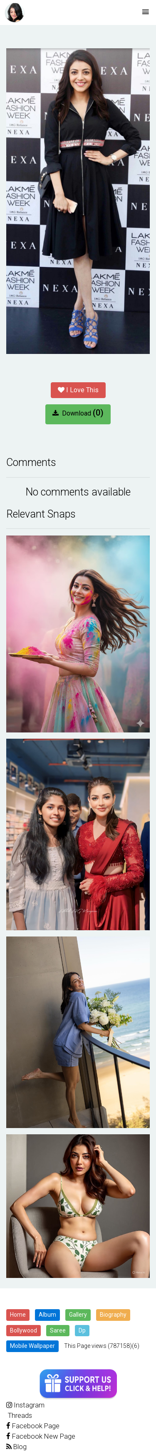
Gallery (78, 1314)
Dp (82, 1330)
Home (18, 1314)
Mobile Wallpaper (32, 1345)
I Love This (78, 390)
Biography (113, 1314)
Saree (58, 1330)
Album (47, 1314)
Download (78, 413)
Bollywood (23, 1330)
